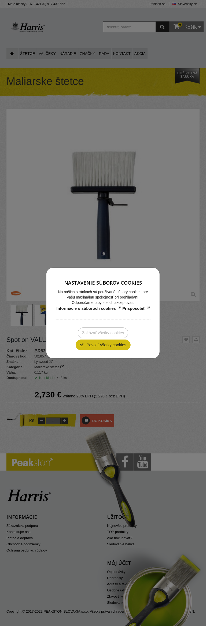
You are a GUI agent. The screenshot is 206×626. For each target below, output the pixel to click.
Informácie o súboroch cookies (86, 308)
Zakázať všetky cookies (103, 332)
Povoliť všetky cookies (105, 344)
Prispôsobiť (133, 308)
